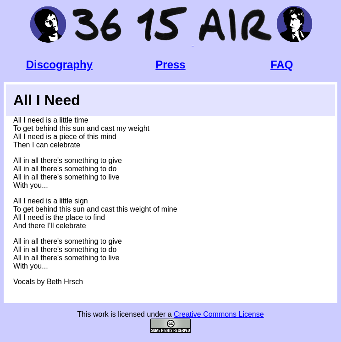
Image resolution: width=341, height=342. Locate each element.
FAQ (281, 64)
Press (170, 64)
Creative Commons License (219, 314)
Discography (59, 64)
